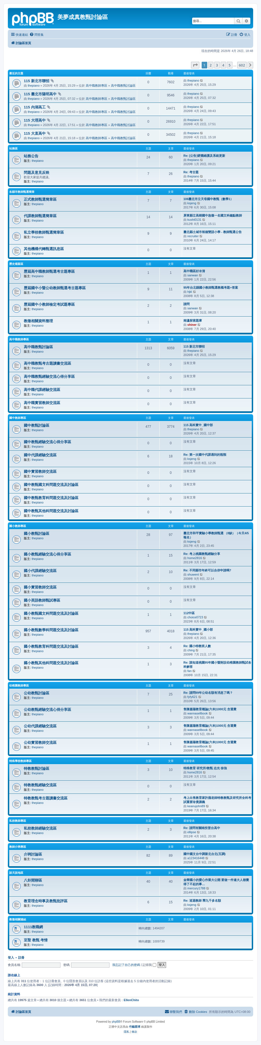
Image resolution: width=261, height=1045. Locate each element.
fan (189, 671)
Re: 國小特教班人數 (197, 646)
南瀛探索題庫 (192, 320)
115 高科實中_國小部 (198, 629)
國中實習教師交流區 (40, 471)
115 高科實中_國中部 (198, 425)
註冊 (21, 957)
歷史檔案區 (16, 263)
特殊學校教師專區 (20, 761)
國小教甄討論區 (36, 533)
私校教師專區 (17, 820)
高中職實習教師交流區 (42, 403)
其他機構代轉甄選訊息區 (44, 249)
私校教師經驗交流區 (40, 828)
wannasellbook (197, 713)
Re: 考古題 (191, 172)
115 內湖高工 (35, 107)
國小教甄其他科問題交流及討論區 (51, 663)
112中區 (189, 613)
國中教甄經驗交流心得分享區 (47, 442)
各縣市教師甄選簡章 (21, 191)
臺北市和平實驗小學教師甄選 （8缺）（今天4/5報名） (216, 535)
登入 (11, 957)
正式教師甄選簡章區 (40, 199)
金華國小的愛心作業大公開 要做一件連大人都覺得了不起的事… (216, 882)
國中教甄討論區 (36, 425)
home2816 (194, 558)
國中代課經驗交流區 (40, 455)
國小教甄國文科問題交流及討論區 (51, 613)
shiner (192, 324)
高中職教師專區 (96, 85)
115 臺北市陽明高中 (40, 94)
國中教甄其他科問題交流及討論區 (51, 511)
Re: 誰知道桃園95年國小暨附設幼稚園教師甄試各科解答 (217, 664)
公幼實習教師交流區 (40, 742)
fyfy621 (192, 697)
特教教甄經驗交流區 (40, 785)
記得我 (149, 964)
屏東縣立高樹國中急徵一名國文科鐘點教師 (212, 215)
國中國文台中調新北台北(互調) (204, 854)
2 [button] (211, 65)
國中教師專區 (17, 417)
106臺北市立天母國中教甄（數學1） (208, 199)
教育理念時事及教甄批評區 (45, 901)
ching (191, 650)
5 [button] (229, 65)
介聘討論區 (33, 854)
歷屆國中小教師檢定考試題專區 (49, 304)
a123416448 (195, 858)
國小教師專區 (17, 526)
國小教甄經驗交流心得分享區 (47, 554)
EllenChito (131, 1000)
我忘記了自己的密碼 (126, 964)
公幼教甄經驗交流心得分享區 (47, 709)
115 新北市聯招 (36, 81)
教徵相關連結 (17, 919)
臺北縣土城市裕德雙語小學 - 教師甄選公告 (212, 232)
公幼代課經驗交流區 (40, 726)
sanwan (192, 275)
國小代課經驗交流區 (40, 571)
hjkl (189, 291)
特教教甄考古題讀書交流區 (45, 798)
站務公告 (31, 156)
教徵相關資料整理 (38, 321)
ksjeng (191, 203)
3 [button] (217, 65)
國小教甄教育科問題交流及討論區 (51, 646)
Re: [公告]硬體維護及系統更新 (204, 155)
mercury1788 (196, 888)
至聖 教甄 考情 (36, 940)
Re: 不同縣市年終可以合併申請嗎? (207, 570)
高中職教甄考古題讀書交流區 (47, 363)
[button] (195, 65)
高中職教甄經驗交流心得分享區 (49, 376)
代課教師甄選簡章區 (40, 216)
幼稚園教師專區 (19, 685)
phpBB (116, 1021)
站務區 (13, 148)
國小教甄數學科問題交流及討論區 (51, 630)
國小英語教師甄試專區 (42, 600)
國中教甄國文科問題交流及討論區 (51, 485)
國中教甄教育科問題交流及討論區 (51, 498)
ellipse (191, 832)
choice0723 (195, 617)
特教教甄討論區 (36, 768)
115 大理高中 (35, 120)
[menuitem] (36, 34)
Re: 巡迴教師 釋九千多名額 (202, 900)
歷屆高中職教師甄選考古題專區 (49, 271)
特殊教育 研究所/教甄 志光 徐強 (205, 768)
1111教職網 (33, 927)
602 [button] (242, 65)
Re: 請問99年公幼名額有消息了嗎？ (208, 692)
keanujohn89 (196, 806)
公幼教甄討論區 (36, 693)
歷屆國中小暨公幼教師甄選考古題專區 (55, 288)
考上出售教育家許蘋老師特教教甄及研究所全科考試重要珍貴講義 (217, 800)
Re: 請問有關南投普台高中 (201, 828)
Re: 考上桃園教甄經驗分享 (201, 553)
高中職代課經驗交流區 (42, 390)
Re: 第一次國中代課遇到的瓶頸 (204, 454)
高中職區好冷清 (194, 271)
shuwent (193, 574)
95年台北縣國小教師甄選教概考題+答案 (210, 287)
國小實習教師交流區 (40, 587)
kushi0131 (194, 219)
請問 (186, 304)
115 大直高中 (35, 133)
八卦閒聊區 (33, 880)
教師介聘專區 (17, 846)
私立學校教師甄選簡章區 (44, 232)
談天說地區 (16, 872)
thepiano (33, 85)
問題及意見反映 (36, 172)
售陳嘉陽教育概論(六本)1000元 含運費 (209, 709)
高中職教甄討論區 (123, 85)
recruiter (193, 236)
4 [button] (223, 65)
